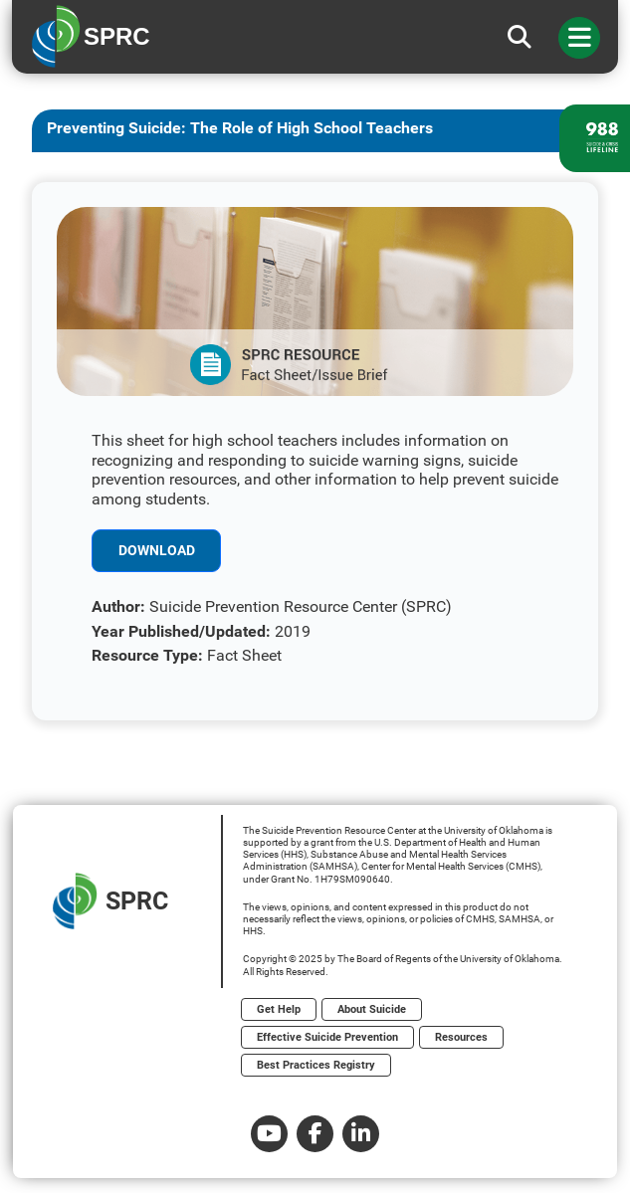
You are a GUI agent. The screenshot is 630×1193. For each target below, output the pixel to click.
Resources (461, 1037)
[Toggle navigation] (579, 38)
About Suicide (371, 1009)
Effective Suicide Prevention (327, 1037)
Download (156, 550)
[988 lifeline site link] (594, 138)
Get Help (279, 1009)
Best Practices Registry (316, 1065)
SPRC (110, 901)
